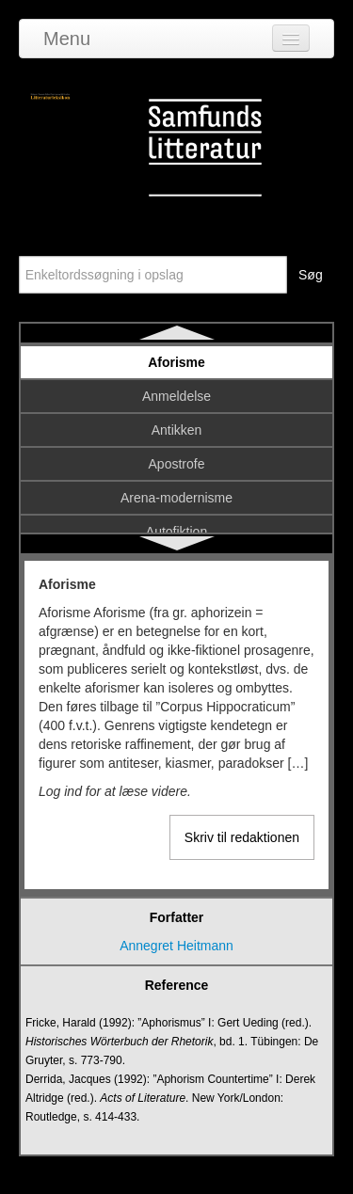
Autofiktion (176, 531)
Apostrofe (177, 463)
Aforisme (176, 362)
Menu (66, 38)
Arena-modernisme (176, 497)
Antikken (177, 430)
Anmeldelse (176, 396)
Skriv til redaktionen (242, 837)
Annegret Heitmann (176, 945)
